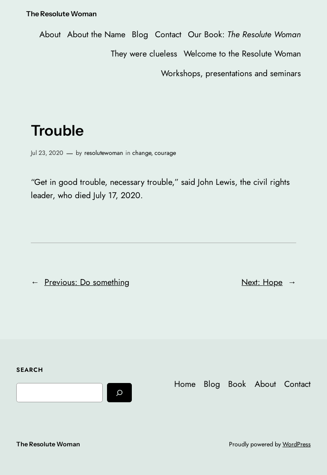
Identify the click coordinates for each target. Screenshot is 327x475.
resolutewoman (103, 152)
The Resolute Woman (61, 13)
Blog (140, 34)
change (141, 152)
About (50, 34)
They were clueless (144, 53)
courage (165, 152)
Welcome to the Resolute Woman (242, 53)
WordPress (296, 444)
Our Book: (244, 34)
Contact (168, 34)
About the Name (96, 34)
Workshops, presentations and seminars (231, 73)
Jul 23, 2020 (47, 152)
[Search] (119, 392)
